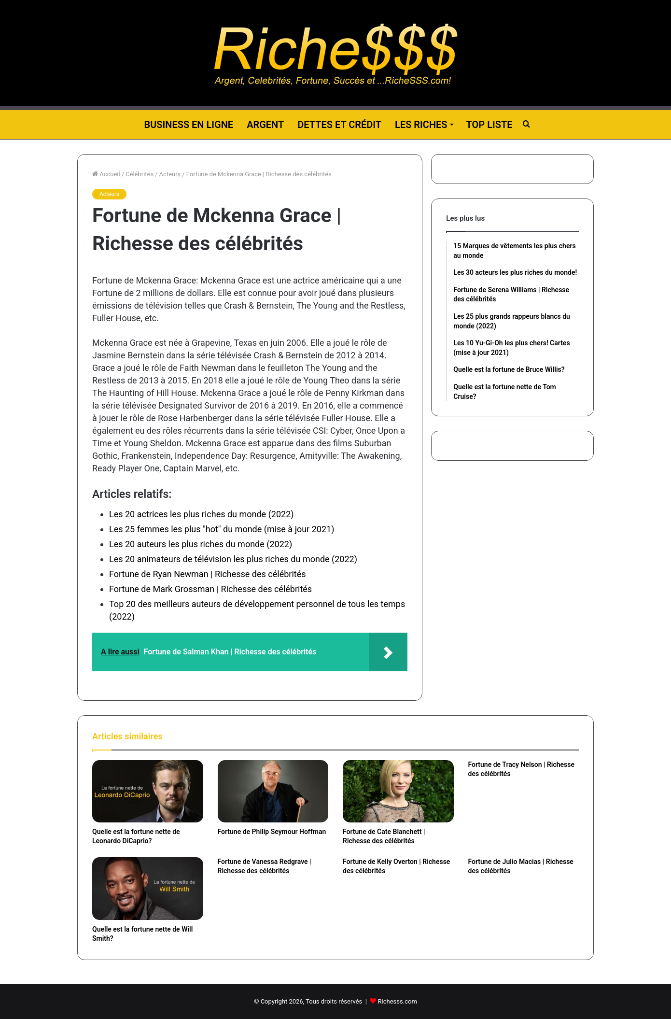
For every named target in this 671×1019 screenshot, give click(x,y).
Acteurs (170, 174)
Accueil (106, 174)
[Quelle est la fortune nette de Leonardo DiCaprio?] (147, 791)
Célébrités (140, 174)
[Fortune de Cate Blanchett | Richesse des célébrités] (398, 791)
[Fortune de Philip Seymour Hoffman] (273, 791)
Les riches (421, 124)
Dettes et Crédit (339, 124)
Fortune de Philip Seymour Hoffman (272, 831)
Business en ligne (188, 124)
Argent (265, 124)
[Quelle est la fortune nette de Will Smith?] (147, 888)
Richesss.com (397, 1001)
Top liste (489, 124)
